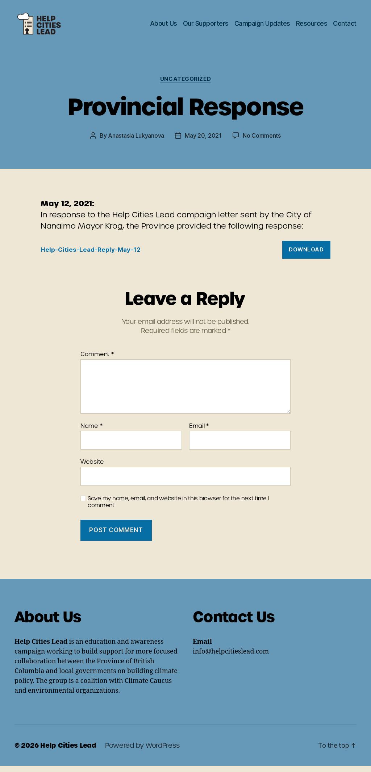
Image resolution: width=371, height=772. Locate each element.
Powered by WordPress (142, 751)
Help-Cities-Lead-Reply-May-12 (91, 255)
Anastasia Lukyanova (136, 141)
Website (92, 467)
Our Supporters (206, 26)
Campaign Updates (262, 26)
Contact (345, 26)
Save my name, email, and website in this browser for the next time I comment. (179, 508)
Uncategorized (185, 85)
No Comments (262, 141)
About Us (163, 26)
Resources (312, 26)
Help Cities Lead (68, 751)
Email (199, 432)
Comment (97, 360)
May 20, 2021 (203, 141)
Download (306, 255)
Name (91, 432)
